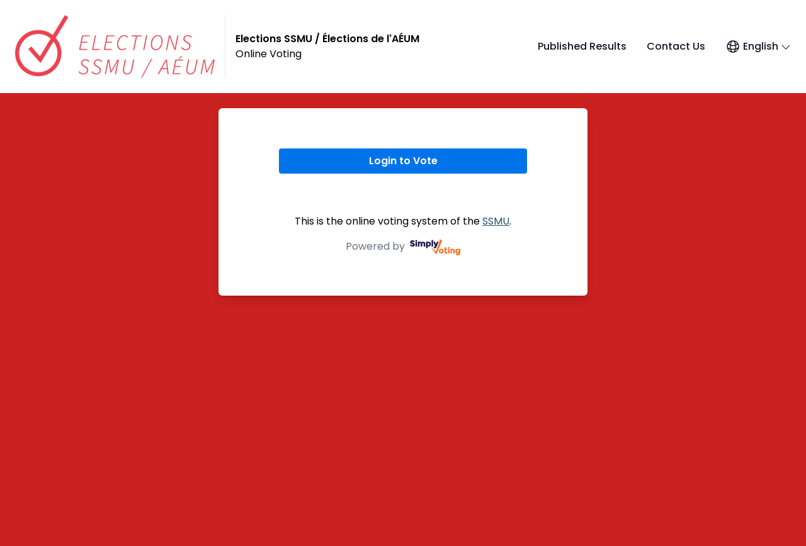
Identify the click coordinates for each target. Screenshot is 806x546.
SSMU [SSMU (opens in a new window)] (495, 221)
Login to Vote (403, 160)
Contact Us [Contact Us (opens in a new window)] (676, 46)
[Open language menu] (758, 46)
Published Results (582, 46)
